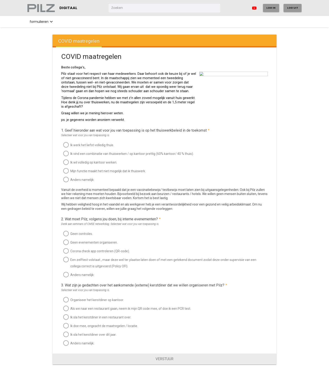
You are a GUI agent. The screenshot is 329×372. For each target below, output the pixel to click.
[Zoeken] (164, 7)
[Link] (41, 8)
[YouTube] (254, 8)
